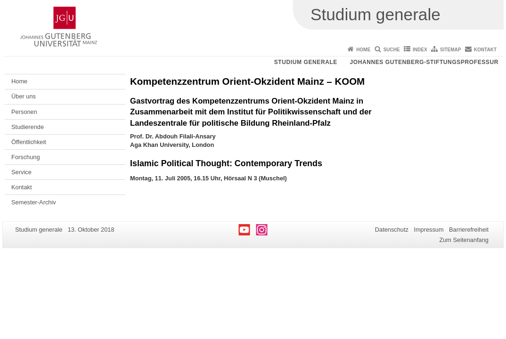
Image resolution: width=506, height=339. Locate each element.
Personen (24, 111)
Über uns (23, 96)
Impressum (428, 229)
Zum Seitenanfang (464, 239)
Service (21, 172)
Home (363, 49)
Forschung (25, 157)
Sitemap (450, 49)
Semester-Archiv (33, 202)
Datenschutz (391, 229)
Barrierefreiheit (469, 229)
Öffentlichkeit (28, 141)
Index (420, 49)
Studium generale (305, 62)
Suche (392, 49)
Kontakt (485, 49)
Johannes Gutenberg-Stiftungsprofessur (424, 62)
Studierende (27, 126)
